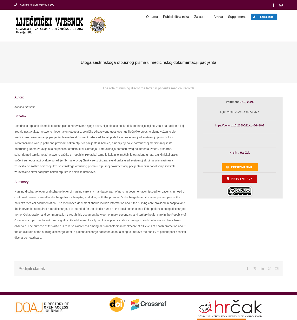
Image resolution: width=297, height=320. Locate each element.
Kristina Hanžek (240, 152)
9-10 (242, 102)
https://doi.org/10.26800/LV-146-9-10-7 (239, 125)
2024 (250, 102)
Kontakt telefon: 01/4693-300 (34, 4)
